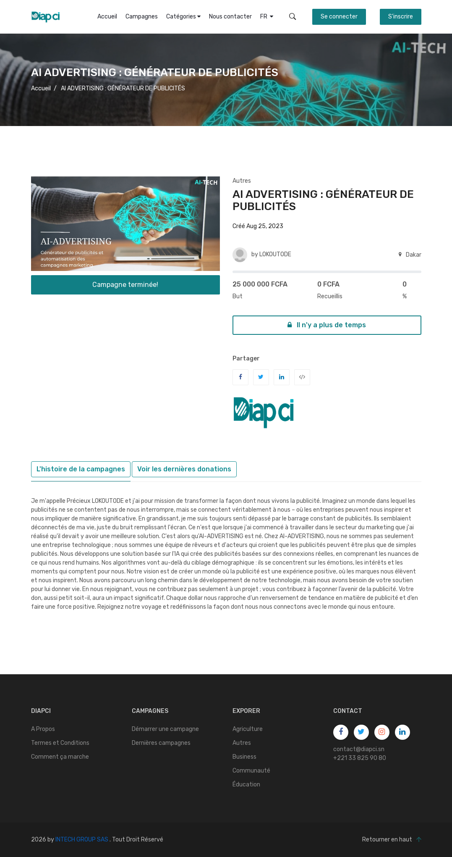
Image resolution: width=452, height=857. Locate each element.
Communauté (251, 770)
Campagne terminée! (125, 285)
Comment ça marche (60, 756)
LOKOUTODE (275, 254)
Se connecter (339, 16)
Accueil (107, 16)
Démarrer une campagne (165, 729)
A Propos (43, 729)
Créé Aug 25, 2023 (258, 226)
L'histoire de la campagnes (81, 469)
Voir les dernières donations (184, 469)
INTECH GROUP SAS (81, 839)
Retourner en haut (391, 839)
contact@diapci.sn (358, 749)
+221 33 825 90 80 (359, 758)
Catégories (183, 16)
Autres (242, 180)
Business (244, 756)
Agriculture (248, 729)
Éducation (246, 784)
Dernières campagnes (161, 743)
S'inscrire (400, 16)
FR (266, 16)
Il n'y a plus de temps (326, 325)
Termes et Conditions (60, 743)
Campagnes (141, 16)
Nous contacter (230, 16)
